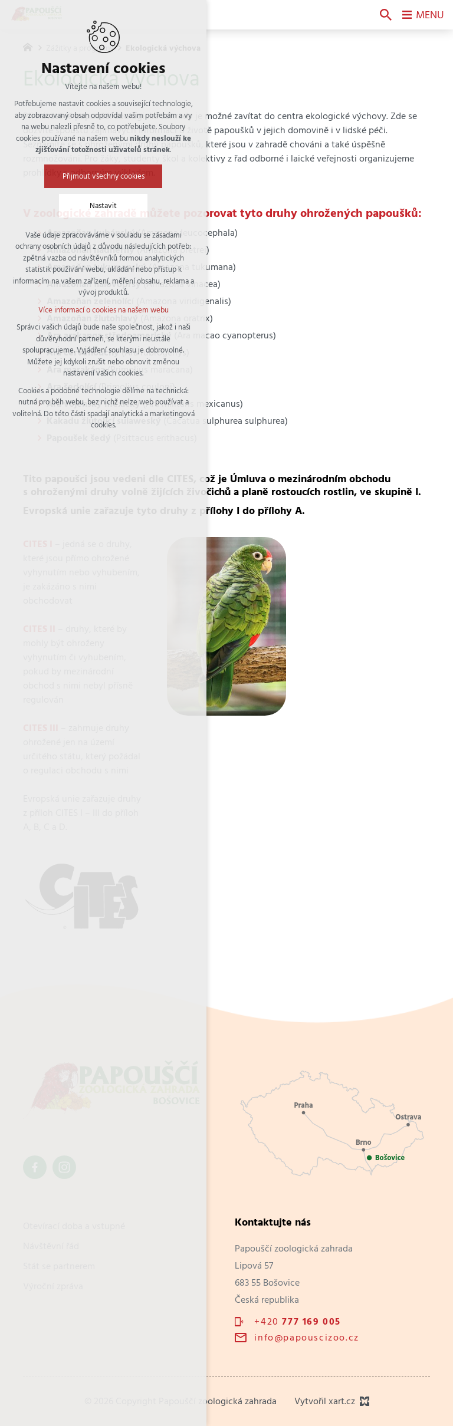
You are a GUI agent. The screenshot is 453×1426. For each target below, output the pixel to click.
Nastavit (103, 205)
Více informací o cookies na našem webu (103, 309)
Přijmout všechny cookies (104, 176)
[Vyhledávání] (386, 15)
